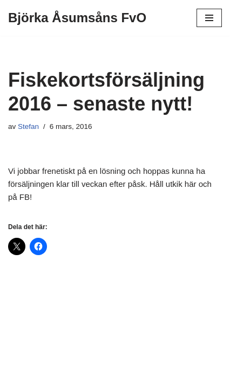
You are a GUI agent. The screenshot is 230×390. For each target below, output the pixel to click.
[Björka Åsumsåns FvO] (77, 18)
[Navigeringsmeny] (209, 18)
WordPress (147, 379)
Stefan (28, 126)
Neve (72, 379)
